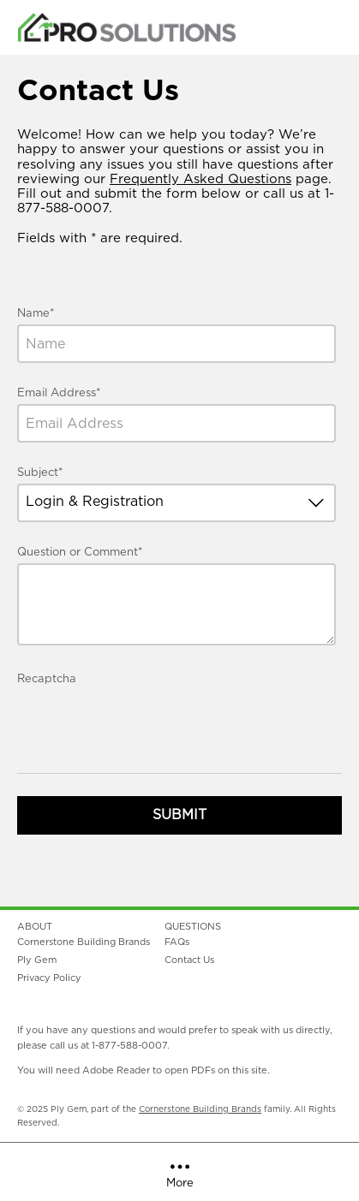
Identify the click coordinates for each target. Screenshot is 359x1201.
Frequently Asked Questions (200, 179)
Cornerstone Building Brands (200, 1108)
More (180, 1172)
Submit (179, 814)
